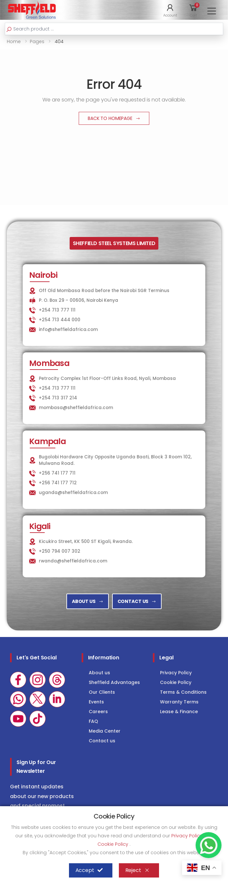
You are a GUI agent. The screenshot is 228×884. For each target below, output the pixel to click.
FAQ (93, 721)
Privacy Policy (176, 672)
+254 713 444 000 (59, 320)
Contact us (102, 740)
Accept (89, 870)
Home (14, 41)
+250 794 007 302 (59, 551)
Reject (137, 870)
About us (99, 672)
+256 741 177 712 (58, 483)
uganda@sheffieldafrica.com (73, 492)
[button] (170, 10)
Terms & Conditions (183, 692)
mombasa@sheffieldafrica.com (76, 408)
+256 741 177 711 (57, 473)
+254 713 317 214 (58, 398)
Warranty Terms (179, 702)
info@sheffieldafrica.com (68, 329)
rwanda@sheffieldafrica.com (73, 561)
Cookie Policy (175, 682)
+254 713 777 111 (57, 310)
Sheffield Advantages (114, 682)
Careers (98, 711)
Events (96, 702)
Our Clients (102, 692)
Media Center (104, 731)
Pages (37, 41)
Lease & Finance (179, 711)
